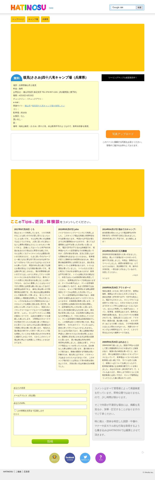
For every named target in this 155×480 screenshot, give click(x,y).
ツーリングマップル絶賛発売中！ (122, 78)
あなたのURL (19, 403)
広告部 (27, 471)
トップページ (18, 19)
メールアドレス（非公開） (25, 395)
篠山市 (28, 106)
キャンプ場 (33, 19)
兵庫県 (45, 19)
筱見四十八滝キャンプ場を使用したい (48, 106)
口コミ (16, 414)
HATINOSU (8, 471)
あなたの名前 (19, 388)
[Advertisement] (78, 47)
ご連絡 (18, 471)
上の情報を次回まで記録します (29, 411)
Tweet (51, 8)
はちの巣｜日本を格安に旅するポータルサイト (28, 7)
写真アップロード (123, 134)
